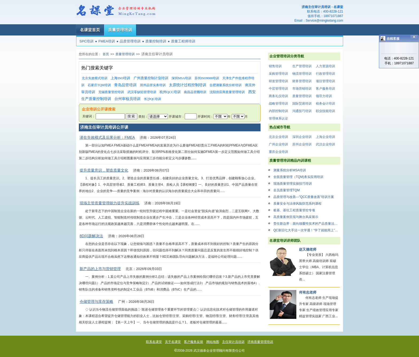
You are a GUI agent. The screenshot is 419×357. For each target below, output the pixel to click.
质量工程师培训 (183, 41)
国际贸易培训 (302, 103)
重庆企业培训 (278, 152)
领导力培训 (324, 96)
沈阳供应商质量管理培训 (227, 92)
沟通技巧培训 (302, 111)
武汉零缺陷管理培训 (141, 92)
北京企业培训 (278, 137)
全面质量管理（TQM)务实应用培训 (298, 177)
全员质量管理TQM (286, 190)
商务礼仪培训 (278, 96)
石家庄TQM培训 (99, 85)
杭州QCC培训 (170, 92)
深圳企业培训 (302, 137)
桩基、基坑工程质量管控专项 (294, 210)
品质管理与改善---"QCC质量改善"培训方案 (303, 197)
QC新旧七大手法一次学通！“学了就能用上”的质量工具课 (306, 230)
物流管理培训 (302, 74)
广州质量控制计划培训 (151, 78)
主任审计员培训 (233, 342)
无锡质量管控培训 (111, 92)
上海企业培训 (325, 137)
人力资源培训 (325, 66)
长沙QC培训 (152, 99)
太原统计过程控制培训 (187, 85)
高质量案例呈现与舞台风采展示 (295, 217)
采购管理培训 (278, 74)
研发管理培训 (278, 81)
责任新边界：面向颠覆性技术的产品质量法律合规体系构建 (306, 223)
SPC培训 (87, 41)
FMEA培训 (106, 41)
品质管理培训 (130, 41)
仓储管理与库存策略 (96, 301)
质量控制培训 (155, 41)
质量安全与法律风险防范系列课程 (297, 203)
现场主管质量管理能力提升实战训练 (109, 203)
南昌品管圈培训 (195, 92)
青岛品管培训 (125, 85)
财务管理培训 (302, 81)
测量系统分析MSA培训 (289, 170)
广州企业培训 (278, 144)
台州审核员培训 (127, 99)
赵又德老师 (307, 249)
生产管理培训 (302, 66)
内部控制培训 (278, 111)
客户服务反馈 (193, 342)
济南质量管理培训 (260, 342)
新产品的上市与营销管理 (100, 269)
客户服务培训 (325, 88)
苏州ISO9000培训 (207, 78)
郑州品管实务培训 (153, 85)
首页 (106, 54)
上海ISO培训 (120, 78)
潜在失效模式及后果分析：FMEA (107, 137)
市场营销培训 (302, 88)
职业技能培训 (325, 111)
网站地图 (212, 342)
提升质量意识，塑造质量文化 (104, 170)
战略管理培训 (278, 103)
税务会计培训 (325, 103)
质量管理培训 (120, 29)
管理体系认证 (278, 118)
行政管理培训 (325, 74)
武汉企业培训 (325, 144)
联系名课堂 (154, 342)
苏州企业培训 (302, 144)
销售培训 (275, 66)
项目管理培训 (325, 81)
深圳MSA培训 (181, 78)
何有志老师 (307, 292)
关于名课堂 (173, 342)
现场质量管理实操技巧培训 (292, 183)
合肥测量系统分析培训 (226, 85)
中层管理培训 (278, 88)
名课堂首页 (90, 29)
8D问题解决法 (91, 236)
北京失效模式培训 (94, 78)
